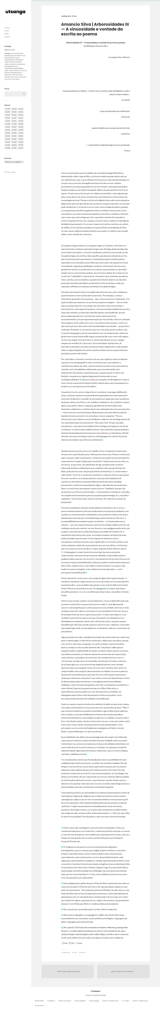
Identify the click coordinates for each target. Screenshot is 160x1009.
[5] (106, 588)
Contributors (51, 1001)
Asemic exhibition (80, 1001)
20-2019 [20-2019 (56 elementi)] (14, 127)
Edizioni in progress (65, 1001)
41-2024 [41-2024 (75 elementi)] (14, 148)
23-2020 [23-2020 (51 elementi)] (14, 130)
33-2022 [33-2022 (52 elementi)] (20, 139)
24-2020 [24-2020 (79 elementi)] (20, 130)
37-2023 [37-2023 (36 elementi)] (7, 145)
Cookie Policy (39, 1005)
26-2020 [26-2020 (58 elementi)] (14, 133)
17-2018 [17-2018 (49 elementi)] (14, 124)
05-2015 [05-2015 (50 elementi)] (14, 112)
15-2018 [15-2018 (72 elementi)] (20, 121)
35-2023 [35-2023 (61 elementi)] (14, 142)
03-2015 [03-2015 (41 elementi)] (20, 109)
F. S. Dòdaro (125, 1001)
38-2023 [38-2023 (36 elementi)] (14, 145)
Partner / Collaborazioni (140, 1001)
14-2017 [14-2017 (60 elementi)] (14, 121)
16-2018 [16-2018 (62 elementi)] (7, 124)
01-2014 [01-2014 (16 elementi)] (7, 109)
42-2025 (82, 952)
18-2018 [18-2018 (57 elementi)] (20, 124)
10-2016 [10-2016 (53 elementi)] (7, 118)
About (7, 28)
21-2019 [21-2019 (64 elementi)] (20, 127)
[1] (80, 379)
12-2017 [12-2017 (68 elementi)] (20, 118)
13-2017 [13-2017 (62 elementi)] (7, 121)
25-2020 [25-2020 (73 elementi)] (7, 133)
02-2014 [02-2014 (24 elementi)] (14, 109)
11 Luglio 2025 (65, 952)
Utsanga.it (95, 991)
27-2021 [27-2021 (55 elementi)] (20, 133)
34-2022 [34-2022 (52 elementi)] (7, 142)
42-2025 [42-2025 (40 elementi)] (20, 148)
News (6, 34)
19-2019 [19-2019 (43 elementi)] (7, 127)
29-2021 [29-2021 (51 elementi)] (14, 136)
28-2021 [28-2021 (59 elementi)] (7, 136)
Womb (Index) (39, 1001)
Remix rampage (94, 1001)
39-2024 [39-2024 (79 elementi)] (20, 145)
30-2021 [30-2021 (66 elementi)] (20, 136)
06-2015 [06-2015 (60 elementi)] (20, 112)
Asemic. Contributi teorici (110, 1001)
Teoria (75, 952)
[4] (85, 572)
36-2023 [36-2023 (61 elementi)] (20, 142)
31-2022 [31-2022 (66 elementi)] (7, 139)
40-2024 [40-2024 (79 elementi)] (7, 148)
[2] (102, 440)
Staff (6, 31)
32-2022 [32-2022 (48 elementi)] (14, 139)
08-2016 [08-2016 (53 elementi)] (14, 115)
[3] (111, 471)
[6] (85, 754)
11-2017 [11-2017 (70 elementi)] (14, 118)
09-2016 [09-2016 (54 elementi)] (20, 115)
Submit (7, 37)
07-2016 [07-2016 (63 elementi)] (7, 115)
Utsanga (12, 172)
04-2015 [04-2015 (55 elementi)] (7, 112)
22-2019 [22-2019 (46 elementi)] (7, 130)
